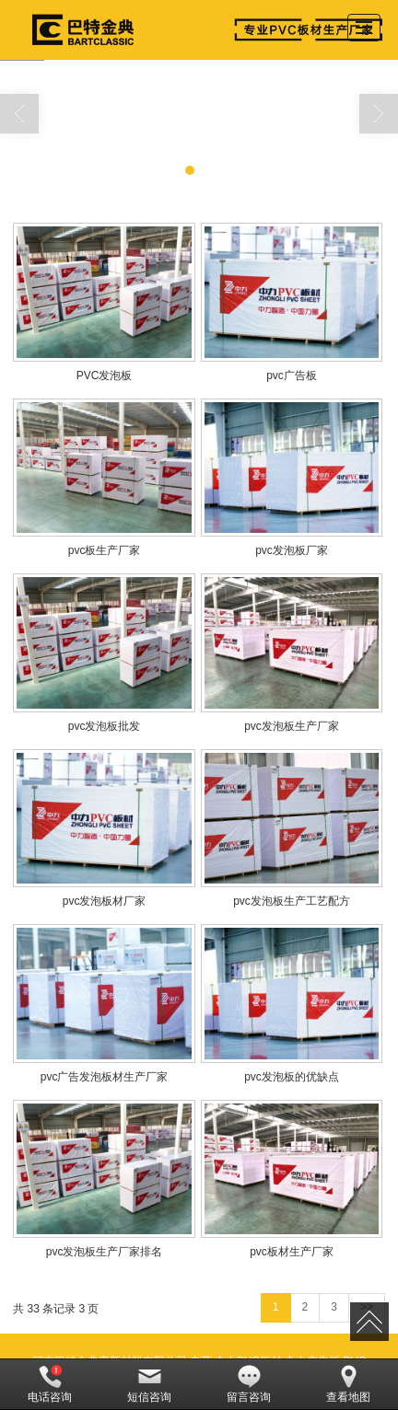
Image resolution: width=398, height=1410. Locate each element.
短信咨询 (149, 1384)
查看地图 (348, 1384)
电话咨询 (50, 1384)
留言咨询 (249, 1384)
